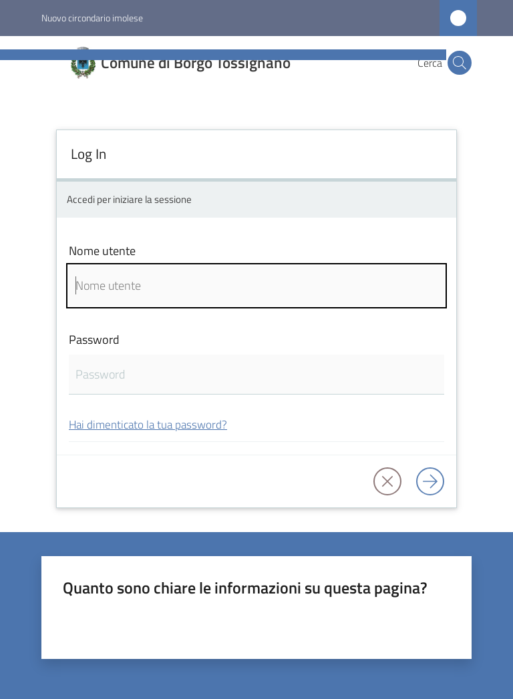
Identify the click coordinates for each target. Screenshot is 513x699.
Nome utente (102, 251)
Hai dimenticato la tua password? (148, 424)
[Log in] (430, 481)
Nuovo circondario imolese (92, 18)
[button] (460, 63)
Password (94, 339)
